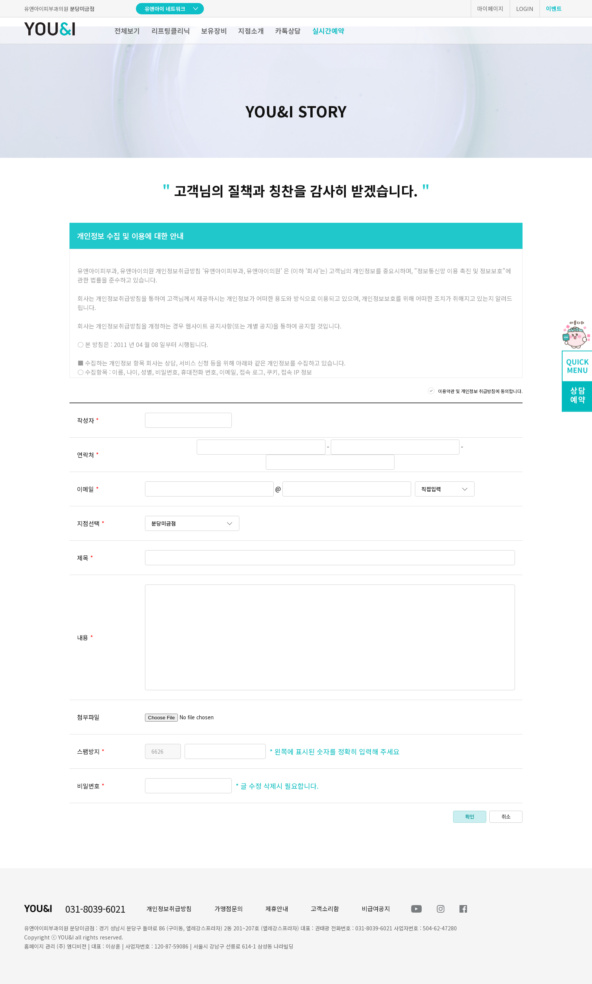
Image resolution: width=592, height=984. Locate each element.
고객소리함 (325, 908)
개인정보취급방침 (169, 908)
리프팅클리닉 (170, 30)
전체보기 (127, 30)
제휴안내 (276, 908)
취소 (505, 816)
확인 (469, 816)
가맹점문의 (228, 908)
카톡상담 (288, 30)
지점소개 (251, 30)
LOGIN (524, 8)
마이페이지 (490, 8)
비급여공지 (376, 908)
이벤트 (554, 8)
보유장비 (214, 30)
